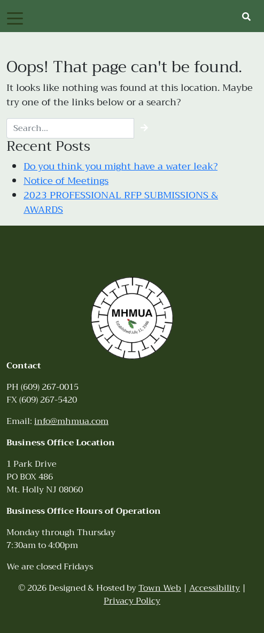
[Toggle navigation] (15, 17)
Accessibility (214, 588)
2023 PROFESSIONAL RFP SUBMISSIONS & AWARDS (121, 202)
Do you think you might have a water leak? (121, 166)
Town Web (159, 588)
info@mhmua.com (71, 421)
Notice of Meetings (66, 180)
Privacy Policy (132, 600)
